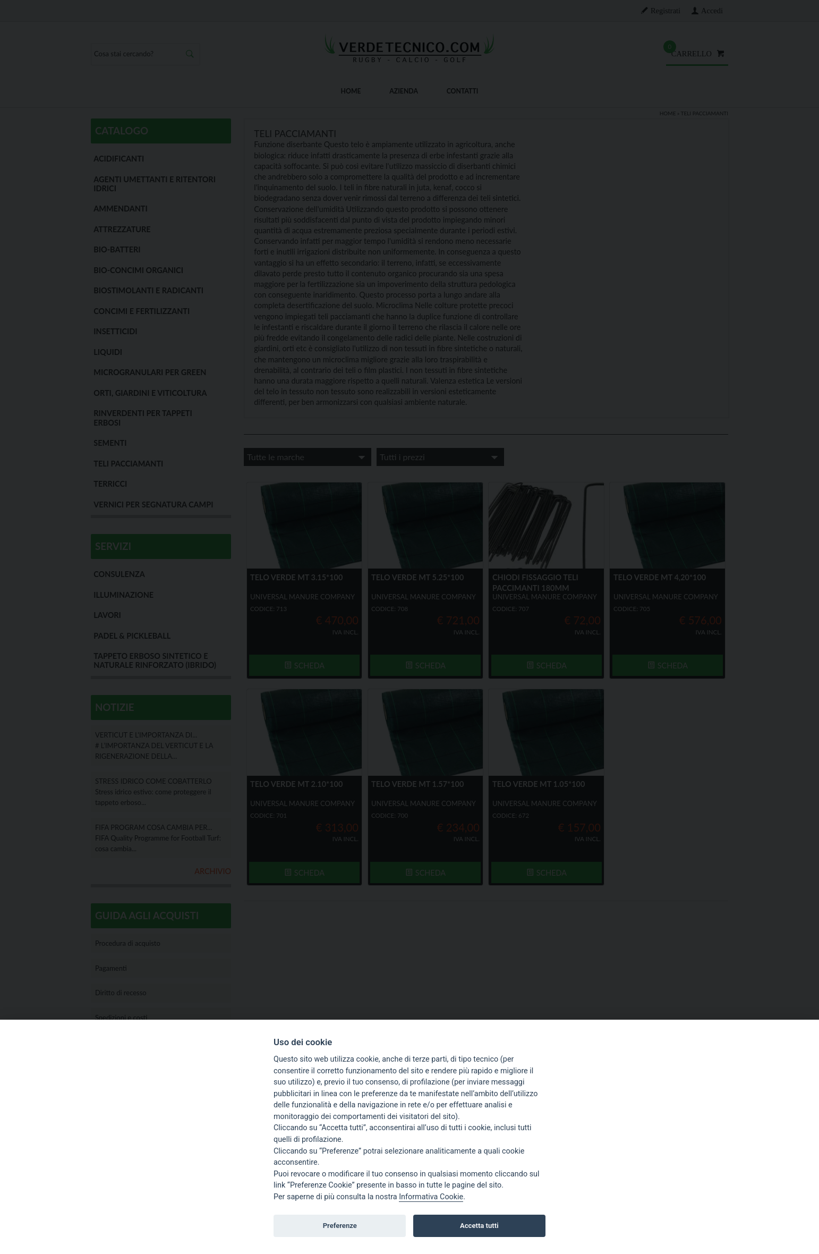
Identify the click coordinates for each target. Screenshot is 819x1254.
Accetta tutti (479, 1226)
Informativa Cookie (431, 1196)
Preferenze (340, 1226)
